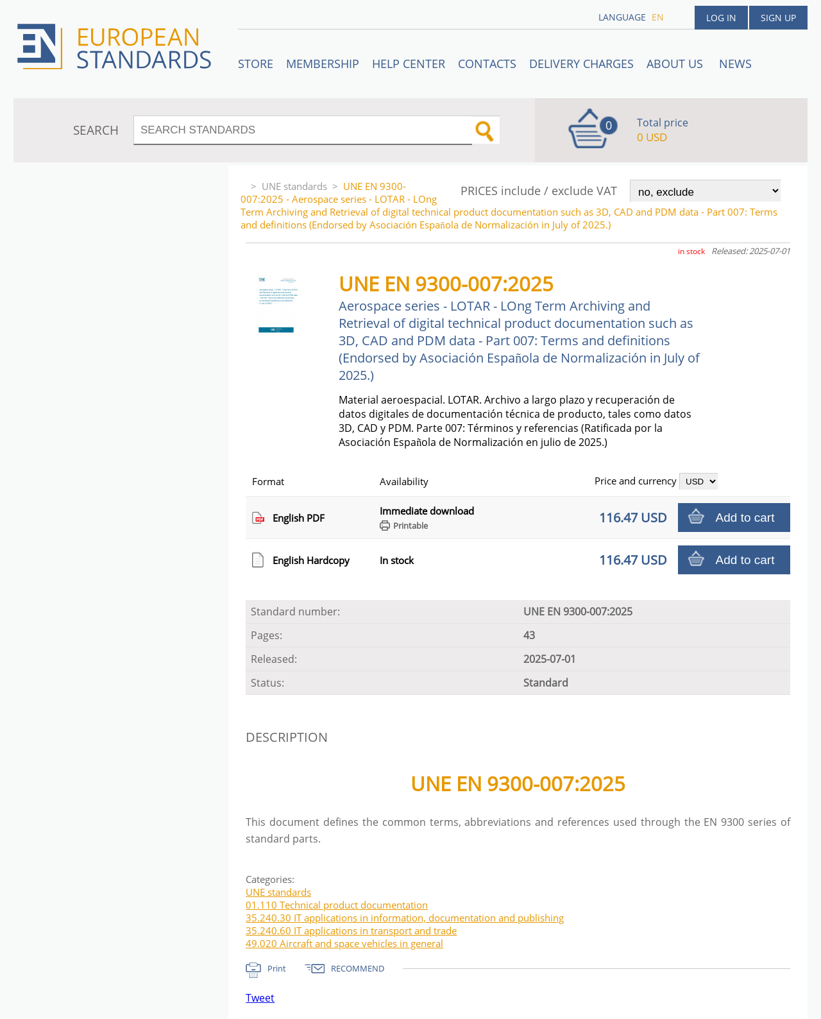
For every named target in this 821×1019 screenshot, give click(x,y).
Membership (322, 63)
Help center (408, 63)
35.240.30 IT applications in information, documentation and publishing (405, 917)
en (658, 17)
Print (276, 968)
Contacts (487, 63)
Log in (721, 18)
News (735, 63)
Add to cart (745, 517)
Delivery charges (581, 63)
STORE (255, 63)
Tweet (260, 998)
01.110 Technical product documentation (337, 904)
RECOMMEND (357, 968)
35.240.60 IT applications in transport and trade (351, 930)
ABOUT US (676, 63)
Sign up (778, 18)
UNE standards (294, 186)
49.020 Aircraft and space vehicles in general (344, 943)
